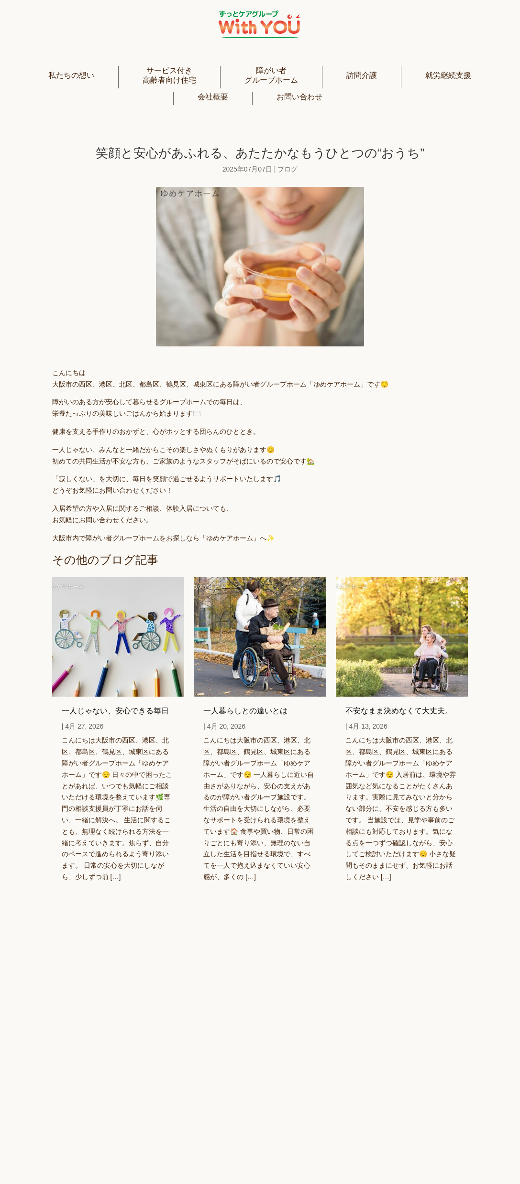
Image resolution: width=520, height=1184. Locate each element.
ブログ (287, 169)
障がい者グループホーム (271, 75)
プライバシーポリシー (302, 1156)
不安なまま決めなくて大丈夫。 (399, 711)
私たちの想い (71, 75)
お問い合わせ (299, 97)
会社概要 (213, 97)
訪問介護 (361, 75)
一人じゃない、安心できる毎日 (115, 711)
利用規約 (373, 1156)
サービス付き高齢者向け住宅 (169, 75)
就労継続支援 (448, 75)
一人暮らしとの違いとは (245, 711)
